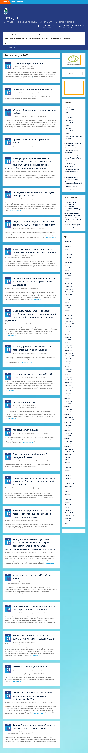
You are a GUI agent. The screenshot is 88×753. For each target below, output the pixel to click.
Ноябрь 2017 (68, 510)
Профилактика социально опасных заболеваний (72, 178)
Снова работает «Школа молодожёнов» (32, 89)
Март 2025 (68, 276)
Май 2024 (68, 302)
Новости (21, 34)
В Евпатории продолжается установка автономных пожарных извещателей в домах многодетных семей (32, 513)
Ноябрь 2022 (68, 350)
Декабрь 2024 (69, 284)
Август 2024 (68, 294)
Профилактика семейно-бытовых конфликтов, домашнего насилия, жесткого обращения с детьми (73, 172)
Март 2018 (68, 499)
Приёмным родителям (71, 140)
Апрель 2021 (68, 401)
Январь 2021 (68, 409)
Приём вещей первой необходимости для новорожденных (71, 204)
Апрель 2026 (68, 241)
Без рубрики (41, 228)
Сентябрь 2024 (69, 292)
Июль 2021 (68, 393)
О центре (13, 34)
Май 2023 (68, 334)
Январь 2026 (68, 249)
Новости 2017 (69, 120)
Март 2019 (68, 467)
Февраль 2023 (69, 342)
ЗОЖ (66, 112)
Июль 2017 (68, 521)
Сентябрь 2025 (69, 260)
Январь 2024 (68, 313)
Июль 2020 (68, 425)
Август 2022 (68, 358)
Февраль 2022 (69, 374)
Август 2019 (68, 454)
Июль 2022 (68, 361)
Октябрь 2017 (69, 513)
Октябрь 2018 (69, 481)
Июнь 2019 (68, 459)
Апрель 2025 (68, 273)
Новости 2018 (69, 123)
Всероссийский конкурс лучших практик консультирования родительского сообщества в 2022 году (32, 695)
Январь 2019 (68, 473)
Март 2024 (68, 308)
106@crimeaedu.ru (47, 27)
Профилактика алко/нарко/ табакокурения (73, 144)
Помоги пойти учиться (24, 402)
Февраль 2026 (69, 246)
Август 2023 (68, 326)
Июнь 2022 (68, 364)
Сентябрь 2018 (69, 483)
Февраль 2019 (69, 470)
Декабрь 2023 (69, 316)
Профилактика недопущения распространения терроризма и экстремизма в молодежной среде (74, 157)
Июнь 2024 (68, 300)
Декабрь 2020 (69, 411)
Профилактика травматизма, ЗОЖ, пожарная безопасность (73, 182)
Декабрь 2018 (69, 475)
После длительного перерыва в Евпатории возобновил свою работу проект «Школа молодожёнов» (34, 281)
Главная (6, 34)
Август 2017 (68, 518)
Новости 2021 (69, 131)
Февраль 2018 (69, 502)
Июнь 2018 (68, 491)
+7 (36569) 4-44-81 (48, 25)
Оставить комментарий (28, 66)
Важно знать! (30, 34)
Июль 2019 (68, 457)
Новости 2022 (42, 613)
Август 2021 (68, 390)
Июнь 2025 (68, 268)
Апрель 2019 (68, 465)
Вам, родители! (42, 146)
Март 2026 (68, 244)
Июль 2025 (68, 265)
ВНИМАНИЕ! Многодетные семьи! (30, 666)
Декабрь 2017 (69, 507)
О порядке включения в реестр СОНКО (32, 374)
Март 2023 (68, 340)
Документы (47, 34)
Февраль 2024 (69, 310)
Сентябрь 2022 (69, 356)
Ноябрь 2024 (68, 286)
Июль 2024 (68, 297)
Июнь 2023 (68, 332)
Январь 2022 (68, 377)
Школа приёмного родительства (36, 38)
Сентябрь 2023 (69, 324)
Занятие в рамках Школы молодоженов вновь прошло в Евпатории (73, 219)
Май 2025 (68, 270)
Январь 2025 (68, 281)
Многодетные (51, 460)
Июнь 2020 (68, 427)
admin (16, 66)
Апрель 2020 (68, 433)
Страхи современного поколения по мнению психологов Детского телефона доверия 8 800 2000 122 (35, 481)
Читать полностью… (37, 78)
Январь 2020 (68, 441)
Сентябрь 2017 (69, 515)
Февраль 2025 (69, 278)
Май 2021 (68, 398)
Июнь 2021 (68, 396)
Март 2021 (68, 404)
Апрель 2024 (68, 305)
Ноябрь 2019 (68, 446)
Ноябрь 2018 (68, 478)
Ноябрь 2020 (68, 414)
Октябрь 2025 (69, 257)
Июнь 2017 (68, 523)
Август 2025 (68, 262)
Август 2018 (68, 486)
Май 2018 (68, 494)
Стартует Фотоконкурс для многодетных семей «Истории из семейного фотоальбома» (73, 226)
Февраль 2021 (69, 406)
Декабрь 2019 (69, 443)
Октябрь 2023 (69, 321)
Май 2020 (68, 430)
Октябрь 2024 (69, 289)
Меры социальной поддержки (13, 43)
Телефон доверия (56, 38)
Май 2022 (68, 366)
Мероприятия (42, 93)
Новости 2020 (69, 128)
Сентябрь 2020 (69, 419)
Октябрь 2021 (69, 385)
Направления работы (69, 34)
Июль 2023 (68, 329)
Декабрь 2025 (69, 252)
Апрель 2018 (68, 497)
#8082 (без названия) (33, 43)
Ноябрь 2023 (68, 318)
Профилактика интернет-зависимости (72, 151)
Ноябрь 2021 (68, 382)
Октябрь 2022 (69, 353)
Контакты (56, 34)
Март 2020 (68, 435)
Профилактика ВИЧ (70, 148)
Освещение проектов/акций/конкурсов (26, 68)
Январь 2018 (68, 505)
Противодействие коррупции (13, 38)
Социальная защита (36, 324)
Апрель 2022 (68, 369)
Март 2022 (68, 372)
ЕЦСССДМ (10, 18)
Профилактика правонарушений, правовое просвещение (73, 164)
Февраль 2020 (69, 438)
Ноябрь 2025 (68, 254)
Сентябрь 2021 (69, 388)
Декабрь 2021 (69, 380)
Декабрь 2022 (69, 348)
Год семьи (67, 38)
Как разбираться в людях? (26, 430)
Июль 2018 (68, 489)
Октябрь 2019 (69, 449)
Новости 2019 (69, 125)
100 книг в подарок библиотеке (28, 63)
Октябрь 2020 (69, 417)
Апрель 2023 (68, 337)
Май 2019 (68, 462)
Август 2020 (68, 422)
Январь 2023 (68, 345)
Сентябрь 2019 (69, 451)
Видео (39, 34)
